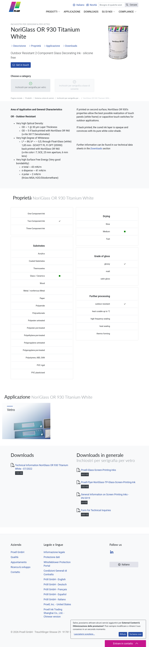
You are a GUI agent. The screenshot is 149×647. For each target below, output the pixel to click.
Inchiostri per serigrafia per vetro (30, 85)
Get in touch (20, 65)
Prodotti (28, 98)
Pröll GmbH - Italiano (55, 599)
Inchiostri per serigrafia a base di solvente (74, 85)
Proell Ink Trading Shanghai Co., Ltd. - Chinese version (54, 613)
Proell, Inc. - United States (57, 604)
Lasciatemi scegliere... (84, 634)
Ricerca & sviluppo (20, 567)
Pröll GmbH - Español (55, 594)
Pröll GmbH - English (55, 579)
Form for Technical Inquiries (96, 510)
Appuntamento (19, 562)
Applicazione (52, 46)
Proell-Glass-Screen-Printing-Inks (98, 470)
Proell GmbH (17, 552)
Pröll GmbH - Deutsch (55, 584)
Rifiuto (123, 634)
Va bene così (136, 634)
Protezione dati (52, 557)
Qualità (14, 557)
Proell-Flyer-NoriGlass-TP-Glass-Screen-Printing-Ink (108, 482)
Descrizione (18, 46)
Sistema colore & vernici (44, 98)
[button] (53, 12)
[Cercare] (111, 5)
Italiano (78, 5)
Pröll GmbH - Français (55, 589)
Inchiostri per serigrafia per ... (68, 98)
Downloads (70, 46)
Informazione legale (54, 552)
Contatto (15, 572)
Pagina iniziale (16, 98)
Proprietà (35, 46)
